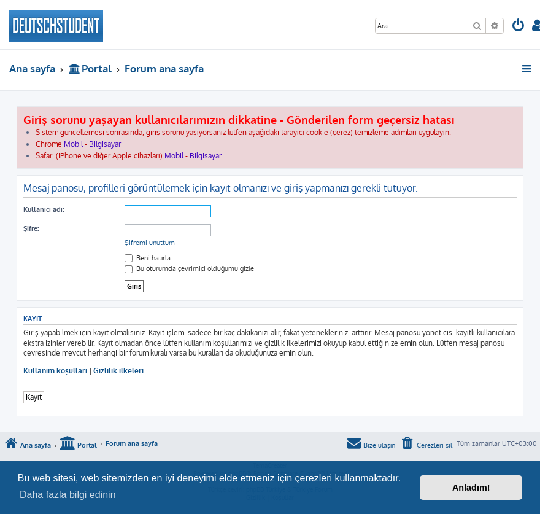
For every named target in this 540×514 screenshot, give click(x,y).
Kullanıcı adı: (43, 209)
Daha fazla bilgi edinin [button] (68, 494)
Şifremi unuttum (150, 242)
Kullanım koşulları (55, 370)
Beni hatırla (148, 258)
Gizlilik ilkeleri (118, 370)
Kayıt (34, 397)
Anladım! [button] (471, 488)
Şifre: (31, 228)
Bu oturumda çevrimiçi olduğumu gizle (189, 268)
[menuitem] (518, 26)
